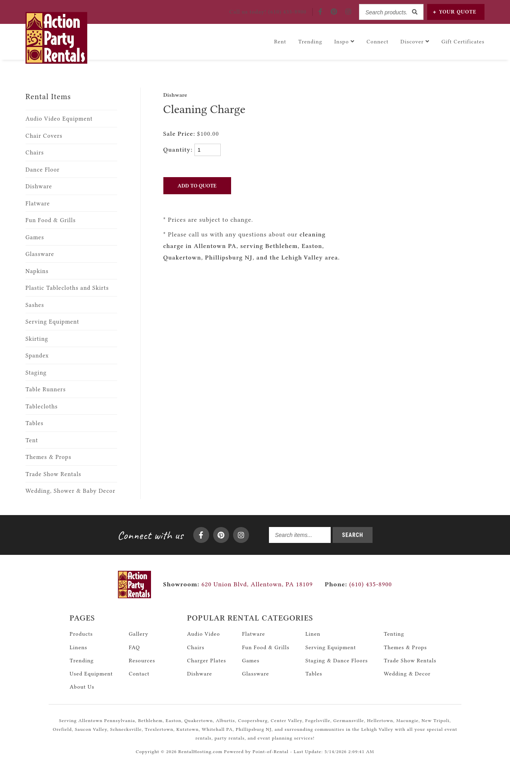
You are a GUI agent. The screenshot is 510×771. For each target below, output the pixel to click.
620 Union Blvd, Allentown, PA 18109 (257, 584)
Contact (139, 673)
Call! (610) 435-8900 (268, 11)
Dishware (39, 186)
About (82, 686)
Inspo (344, 41)
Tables (34, 423)
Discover (415, 41)
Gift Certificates (462, 41)
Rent (280, 41)
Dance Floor (43, 169)
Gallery (138, 633)
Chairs (35, 152)
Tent (32, 440)
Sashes (35, 305)
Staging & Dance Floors (336, 660)
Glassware (40, 254)
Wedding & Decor (407, 673)
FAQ (134, 647)
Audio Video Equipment (59, 118)
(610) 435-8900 (358, 584)
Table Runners (46, 389)
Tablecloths (42, 406)
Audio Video (203, 633)
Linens (78, 647)
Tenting (394, 633)
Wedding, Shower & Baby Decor (70, 491)
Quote (455, 12)
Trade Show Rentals (53, 474)
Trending (310, 41)
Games (35, 237)
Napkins (37, 271)
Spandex (37, 355)
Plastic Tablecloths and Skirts (67, 288)
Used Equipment (91, 673)
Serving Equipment (52, 321)
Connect (377, 41)
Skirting (37, 339)
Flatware (38, 203)
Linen (312, 633)
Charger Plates (206, 660)
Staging (36, 372)
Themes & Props (48, 457)
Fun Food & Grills (51, 220)
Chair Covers (44, 136)
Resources (142, 660)
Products (81, 633)
